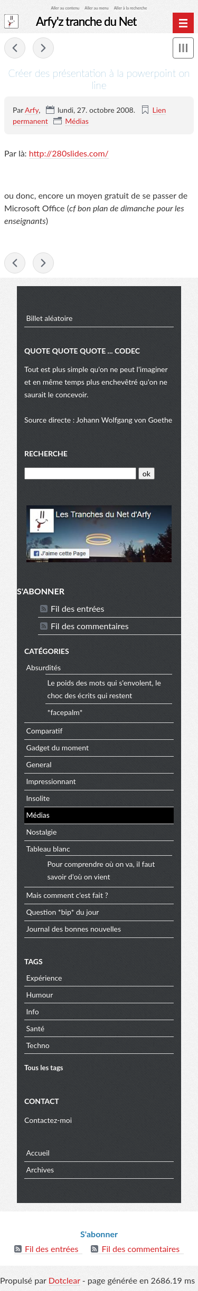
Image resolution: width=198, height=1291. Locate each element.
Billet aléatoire (49, 318)
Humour (39, 994)
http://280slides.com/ (69, 153)
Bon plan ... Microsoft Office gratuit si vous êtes (14, 47)
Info (32, 1011)
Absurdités (43, 667)
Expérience (44, 977)
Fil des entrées (77, 608)
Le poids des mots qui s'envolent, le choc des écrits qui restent (104, 689)
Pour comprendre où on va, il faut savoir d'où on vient (101, 870)
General (39, 764)
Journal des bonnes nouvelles (73, 928)
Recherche (46, 453)
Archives (40, 1169)
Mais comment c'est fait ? (67, 895)
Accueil (38, 1152)
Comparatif (44, 730)
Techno (38, 1045)
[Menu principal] (183, 23)
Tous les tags (43, 1067)
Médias (76, 120)
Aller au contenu (65, 8)
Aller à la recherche (130, 8)
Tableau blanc (48, 848)
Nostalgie (41, 831)
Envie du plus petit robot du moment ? (43, 47)
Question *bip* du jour (62, 911)
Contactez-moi (48, 1120)
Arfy (32, 109)
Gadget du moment (57, 747)
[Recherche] (80, 473)
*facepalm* (65, 712)
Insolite (38, 798)
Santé (35, 1028)
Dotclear (64, 1280)
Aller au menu (96, 8)
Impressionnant (51, 781)
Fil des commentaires (90, 626)
